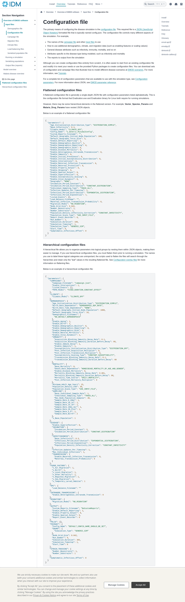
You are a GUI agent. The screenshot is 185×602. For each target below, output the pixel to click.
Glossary (165, 38)
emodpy (164, 46)
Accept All (140, 588)
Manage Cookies (116, 588)
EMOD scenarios (135, 70)
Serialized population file (17, 53)
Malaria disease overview (13, 74)
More (98, 4)
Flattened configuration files (14, 83)
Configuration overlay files (56, 570)
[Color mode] (170, 4)
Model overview (9, 69)
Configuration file (15, 33)
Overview (61, 4)
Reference (82, 4)
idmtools (164, 50)
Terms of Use (83, 598)
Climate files (12, 45)
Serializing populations (14, 61)
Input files (9, 24)
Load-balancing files (15, 49)
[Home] (41, 12)
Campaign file (13, 37)
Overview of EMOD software (15, 20)
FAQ (91, 4)
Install (52, 4)
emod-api (165, 42)
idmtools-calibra (167, 54)
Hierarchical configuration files (14, 87)
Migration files (13, 41)
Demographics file (14, 29)
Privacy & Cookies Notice (44, 598)
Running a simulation (14, 57)
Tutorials (71, 4)
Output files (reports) (13, 65)
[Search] (155, 4)
